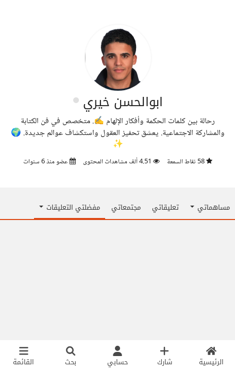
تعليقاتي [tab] (165, 207)
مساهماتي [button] (210, 207)
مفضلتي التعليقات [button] (69, 207)
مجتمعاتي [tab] (126, 207)
